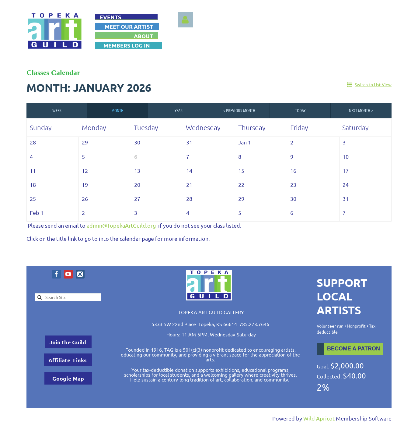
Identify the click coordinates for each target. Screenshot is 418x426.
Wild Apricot (319, 418)
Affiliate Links (68, 360)
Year (179, 110)
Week (56, 110)
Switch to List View (373, 84)
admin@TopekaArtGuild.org (121, 225)
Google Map (68, 378)
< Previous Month (239, 110)
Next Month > (361, 110)
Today (300, 110)
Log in (185, 19)
